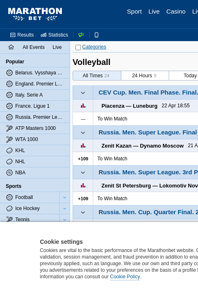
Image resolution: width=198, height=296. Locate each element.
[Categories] (78, 47)
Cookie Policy (125, 277)
